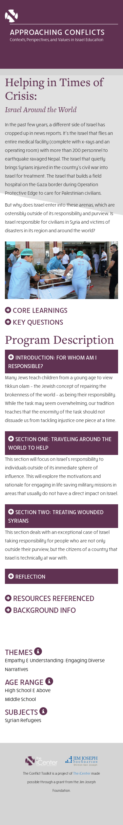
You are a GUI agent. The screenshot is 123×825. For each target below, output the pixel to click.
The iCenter (82, 773)
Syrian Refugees (23, 720)
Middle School (20, 699)
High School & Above (28, 690)
